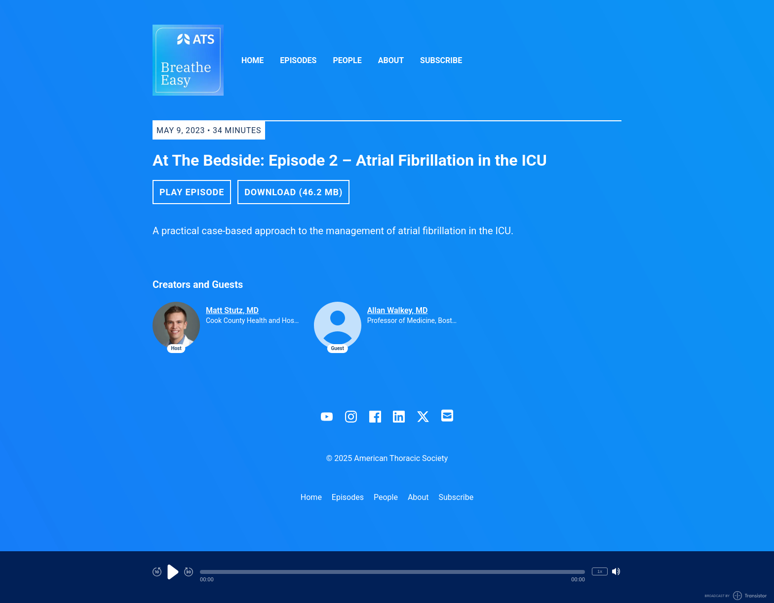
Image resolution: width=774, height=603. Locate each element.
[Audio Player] (387, 577)
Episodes (298, 60)
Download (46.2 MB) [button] (293, 192)
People (347, 60)
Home (252, 60)
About (391, 60)
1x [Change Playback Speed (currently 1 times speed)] (599, 571)
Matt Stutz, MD (232, 310)
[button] (392, 572)
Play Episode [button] (191, 192)
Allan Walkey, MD (397, 310)
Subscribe (441, 60)
